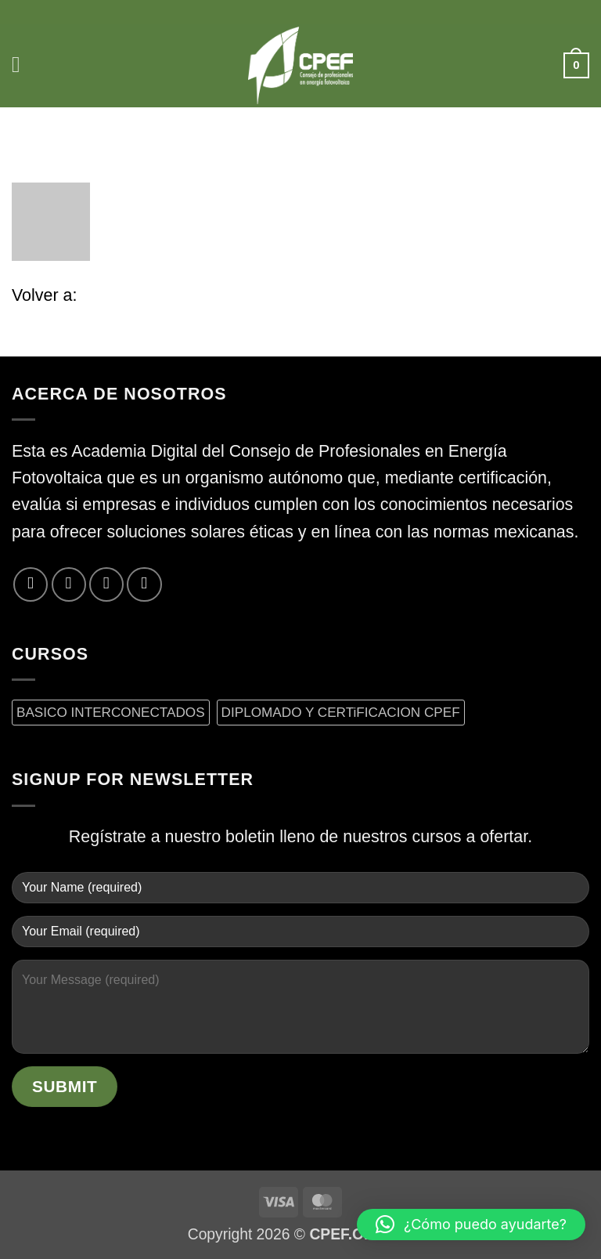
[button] (25, 65)
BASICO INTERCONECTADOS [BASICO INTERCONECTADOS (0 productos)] (110, 712)
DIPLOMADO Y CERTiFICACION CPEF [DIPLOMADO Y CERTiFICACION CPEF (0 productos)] (340, 712)
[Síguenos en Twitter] (69, 584)
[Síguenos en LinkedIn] (144, 584)
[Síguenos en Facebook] (30, 584)
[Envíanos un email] (106, 584)
